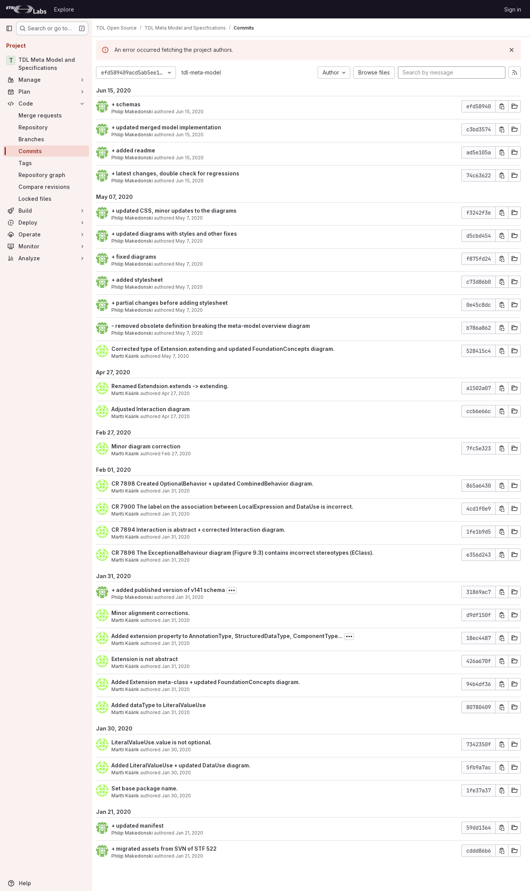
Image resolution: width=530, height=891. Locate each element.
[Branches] (46, 139)
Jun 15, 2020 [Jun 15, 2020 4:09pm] (195, 157)
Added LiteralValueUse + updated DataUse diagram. (186, 765)
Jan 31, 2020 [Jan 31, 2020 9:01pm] (181, 560)
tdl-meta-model (207, 72)
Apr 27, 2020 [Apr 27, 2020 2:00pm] (181, 393)
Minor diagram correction (151, 446)
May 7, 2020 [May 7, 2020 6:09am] (180, 356)
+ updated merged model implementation (172, 127)
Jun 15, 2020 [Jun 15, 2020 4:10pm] (195, 111)
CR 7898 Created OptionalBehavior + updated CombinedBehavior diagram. (218, 483)
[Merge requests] (46, 115)
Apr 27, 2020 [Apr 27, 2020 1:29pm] (181, 416)
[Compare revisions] (46, 186)
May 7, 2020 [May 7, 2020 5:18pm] (194, 264)
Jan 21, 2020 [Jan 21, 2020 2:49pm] (195, 833)
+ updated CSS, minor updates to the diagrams (179, 210)
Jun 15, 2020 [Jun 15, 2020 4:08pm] (195, 180)
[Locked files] (46, 198)
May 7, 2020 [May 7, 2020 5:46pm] (194, 241)
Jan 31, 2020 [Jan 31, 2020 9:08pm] (181, 537)
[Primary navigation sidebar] (9, 28)
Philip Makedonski (137, 111)
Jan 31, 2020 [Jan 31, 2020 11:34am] (195, 597)
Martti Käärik (130, 356)
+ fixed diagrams (139, 256)
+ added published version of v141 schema (173, 590)
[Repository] (46, 127)
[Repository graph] (46, 174)
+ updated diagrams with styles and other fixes (179, 233)
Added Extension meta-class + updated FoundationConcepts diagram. (211, 682)
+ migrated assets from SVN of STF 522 (169, 848)
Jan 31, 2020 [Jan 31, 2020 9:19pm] (181, 514)
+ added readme (139, 150)
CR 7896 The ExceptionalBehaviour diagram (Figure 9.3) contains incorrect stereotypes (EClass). (248, 552)
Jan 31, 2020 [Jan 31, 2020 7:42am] (181, 712)
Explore (64, 9)
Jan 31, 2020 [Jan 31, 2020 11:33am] (181, 620)
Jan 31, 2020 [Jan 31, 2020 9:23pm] (181, 491)
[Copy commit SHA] (502, 106)
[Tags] (46, 163)
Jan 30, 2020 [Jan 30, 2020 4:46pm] (181, 772)
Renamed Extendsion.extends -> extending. (175, 386)
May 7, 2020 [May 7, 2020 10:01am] (194, 310)
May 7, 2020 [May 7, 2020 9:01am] (194, 333)
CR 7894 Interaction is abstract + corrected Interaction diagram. (204, 529)
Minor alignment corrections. (156, 613)
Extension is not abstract (150, 659)
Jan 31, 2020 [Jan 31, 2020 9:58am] (181, 689)
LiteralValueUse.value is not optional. (167, 742)
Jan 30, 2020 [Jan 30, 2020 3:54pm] (181, 795)
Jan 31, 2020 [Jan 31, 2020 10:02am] (181, 666)
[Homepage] (26, 9)
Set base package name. (150, 788)
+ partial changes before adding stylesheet (175, 302)
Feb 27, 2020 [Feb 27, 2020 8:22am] (181, 453)
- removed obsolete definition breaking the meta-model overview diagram (216, 325)
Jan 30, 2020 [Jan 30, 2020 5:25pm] (181, 749)
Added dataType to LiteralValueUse (164, 705)
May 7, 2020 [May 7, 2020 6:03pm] (194, 218)
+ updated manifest (143, 825)
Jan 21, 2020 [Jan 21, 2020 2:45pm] (195, 856)
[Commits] (46, 151)
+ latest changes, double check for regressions (181, 173)
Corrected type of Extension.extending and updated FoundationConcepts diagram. (228, 348)
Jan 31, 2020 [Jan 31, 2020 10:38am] (181, 643)
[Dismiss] (511, 50)
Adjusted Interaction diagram (156, 409)
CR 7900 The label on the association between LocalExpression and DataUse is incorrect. (238, 506)
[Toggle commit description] (237, 590)
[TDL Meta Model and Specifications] (46, 63)
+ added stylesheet (142, 279)
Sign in (512, 9)
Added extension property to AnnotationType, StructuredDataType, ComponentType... (232, 636)
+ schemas (131, 104)
